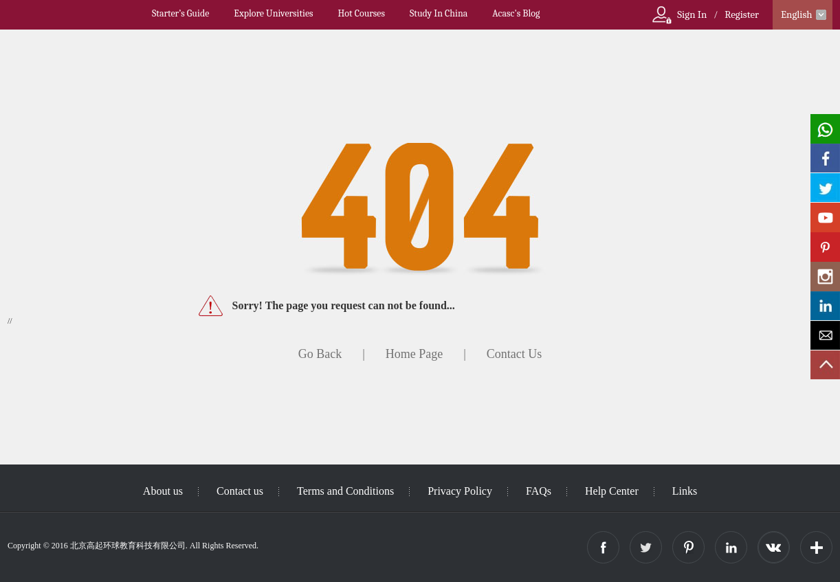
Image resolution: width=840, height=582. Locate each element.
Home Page (414, 354)
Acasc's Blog (516, 13)
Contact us (240, 491)
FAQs (538, 491)
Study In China (438, 13)
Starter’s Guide (180, 13)
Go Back (320, 354)
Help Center (612, 491)
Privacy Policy (460, 491)
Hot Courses (361, 13)
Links (684, 491)
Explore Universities (273, 13)
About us (163, 491)
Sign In (692, 14)
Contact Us (514, 354)
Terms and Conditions (345, 491)
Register (742, 14)
